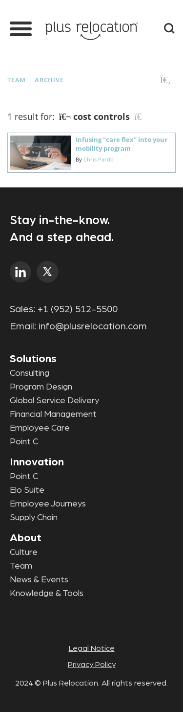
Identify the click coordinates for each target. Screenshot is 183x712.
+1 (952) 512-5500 (78, 309)
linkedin (21, 272)
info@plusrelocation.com (93, 326)
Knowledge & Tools (46, 593)
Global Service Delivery (54, 400)
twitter (48, 272)
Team (16, 79)
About (25, 537)
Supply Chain (34, 517)
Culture (24, 552)
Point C (24, 441)
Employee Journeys (48, 504)
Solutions (33, 358)
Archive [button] (49, 79)
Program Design (41, 387)
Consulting (29, 373)
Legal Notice (92, 648)
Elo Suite (27, 490)
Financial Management (53, 414)
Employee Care (40, 428)
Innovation (37, 462)
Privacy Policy (92, 664)
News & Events (39, 579)
